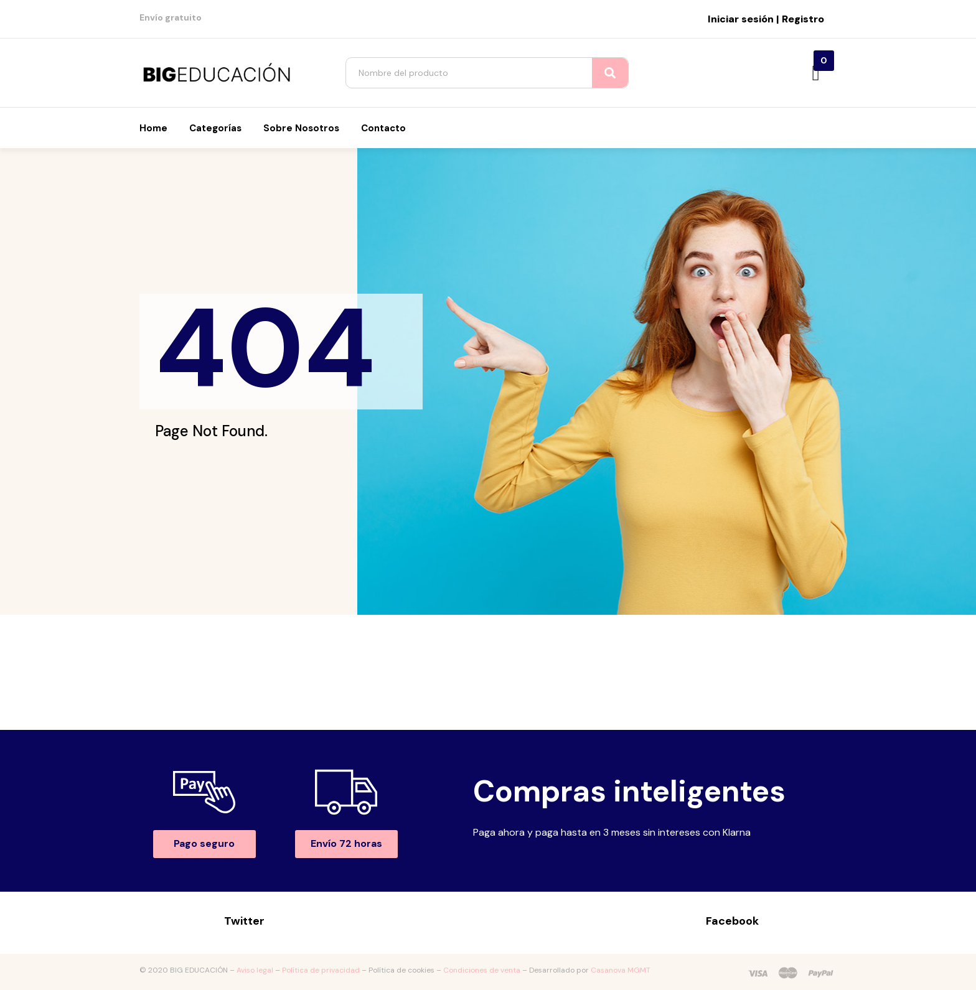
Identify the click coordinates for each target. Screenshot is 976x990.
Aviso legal (255, 970)
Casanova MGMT (620, 970)
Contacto (383, 128)
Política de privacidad (321, 970)
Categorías (215, 128)
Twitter (244, 920)
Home (153, 128)
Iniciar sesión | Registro (766, 19)
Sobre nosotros (301, 128)
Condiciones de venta (481, 970)
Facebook (732, 920)
